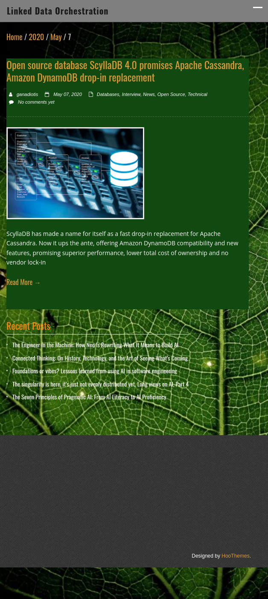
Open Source (171, 94)
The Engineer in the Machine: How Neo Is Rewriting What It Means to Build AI (95, 344)
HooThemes (235, 556)
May (55, 36)
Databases (108, 94)
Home (14, 36)
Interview (131, 94)
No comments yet (36, 102)
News (149, 94)
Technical (197, 94)
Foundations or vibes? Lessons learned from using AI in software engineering (94, 370)
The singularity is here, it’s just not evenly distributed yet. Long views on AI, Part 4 (100, 383)
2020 (36, 36)
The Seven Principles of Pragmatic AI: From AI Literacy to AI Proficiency (89, 396)
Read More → (23, 282)
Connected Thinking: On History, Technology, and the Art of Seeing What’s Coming (100, 357)
